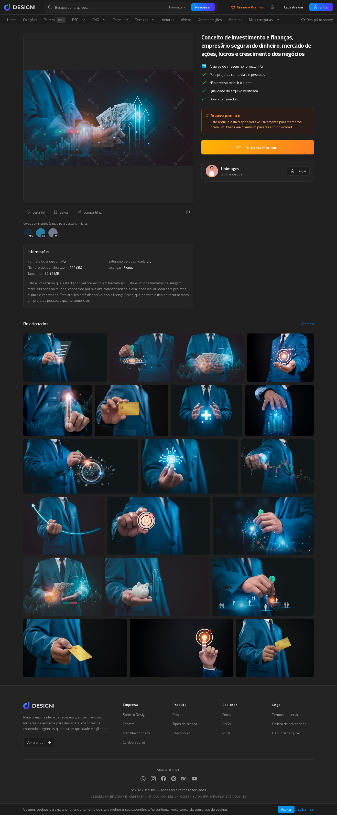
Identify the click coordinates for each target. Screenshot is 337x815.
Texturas (145, 19)
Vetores (168, 19)
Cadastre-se (293, 7)
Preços (177, 714)
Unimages (230, 168)
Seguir (298, 171)
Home (11, 19)
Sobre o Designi (135, 714)
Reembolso (181, 733)
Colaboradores (134, 742)
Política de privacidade (289, 723)
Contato (129, 723)
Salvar (61, 212)
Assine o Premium (248, 7)
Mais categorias (264, 19)
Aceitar (286, 809)
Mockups (235, 19)
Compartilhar (90, 212)
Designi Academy (317, 19)
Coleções (30, 19)
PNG (99, 19)
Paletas (55, 20)
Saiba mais (306, 809)
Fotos (121, 19)
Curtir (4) (35, 212)
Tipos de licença (184, 723)
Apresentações (210, 19)
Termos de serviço (286, 714)
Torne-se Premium (258, 147)
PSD (79, 19)
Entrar (321, 7)
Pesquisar (203, 7)
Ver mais (307, 323)
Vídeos (186, 19)
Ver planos (39, 742)
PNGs (226, 723)
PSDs (226, 733)
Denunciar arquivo (286, 733)
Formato (178, 7)
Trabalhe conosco (136, 733)
